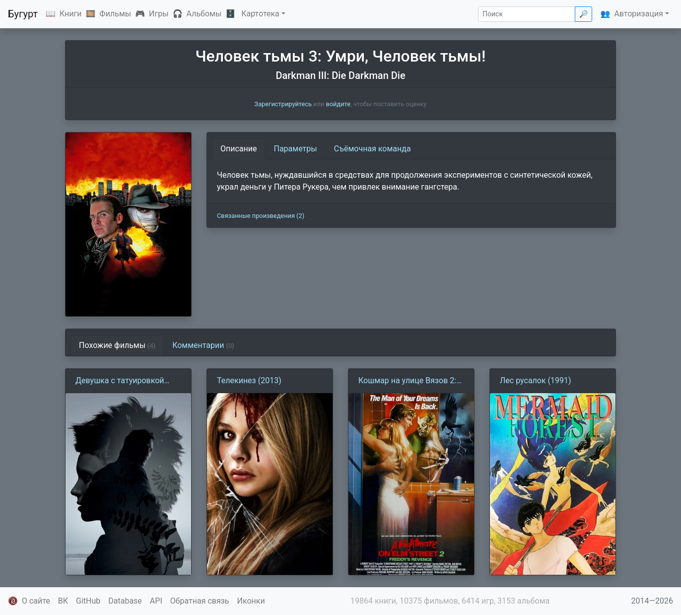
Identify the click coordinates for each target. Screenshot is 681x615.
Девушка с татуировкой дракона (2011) (119, 381)
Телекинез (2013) (249, 380)
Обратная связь (199, 601)
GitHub (88, 601)
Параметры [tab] (295, 148)
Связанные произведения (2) (260, 215)
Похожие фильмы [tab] (117, 345)
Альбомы (204, 13)
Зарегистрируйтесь (283, 104)
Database (125, 601)
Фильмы (115, 13)
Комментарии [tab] (203, 345)
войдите (338, 104)
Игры (159, 13)
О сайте (36, 601)
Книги (71, 13)
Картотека (260, 13)
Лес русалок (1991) (535, 380)
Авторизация (638, 13)
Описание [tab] (238, 148)
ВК (63, 601)
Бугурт (23, 14)
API (156, 601)
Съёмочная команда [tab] (372, 148)
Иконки (251, 601)
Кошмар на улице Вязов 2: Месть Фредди (407, 381)
